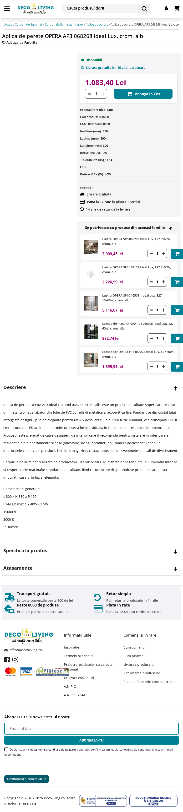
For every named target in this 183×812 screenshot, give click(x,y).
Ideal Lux (106, 108)
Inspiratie (71, 643)
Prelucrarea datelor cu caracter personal (89, 663)
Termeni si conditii (79, 652)
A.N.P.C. (70, 683)
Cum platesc (133, 652)
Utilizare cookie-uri (79, 674)
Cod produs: (89, 115)
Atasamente (18, 564)
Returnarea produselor (141, 669)
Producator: (89, 108)
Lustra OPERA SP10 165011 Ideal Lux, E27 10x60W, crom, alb (132, 295)
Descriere (14, 383)
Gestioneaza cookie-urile (26, 775)
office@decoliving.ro (26, 646)
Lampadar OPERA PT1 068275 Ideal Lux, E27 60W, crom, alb (138, 351)
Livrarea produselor (139, 661)
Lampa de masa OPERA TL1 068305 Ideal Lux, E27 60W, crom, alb (137, 323)
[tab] (91, 383)
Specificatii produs (25, 547)
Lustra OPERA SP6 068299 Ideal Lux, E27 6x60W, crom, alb (136, 239)
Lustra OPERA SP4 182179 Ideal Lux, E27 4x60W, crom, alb (136, 267)
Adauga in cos (143, 92)
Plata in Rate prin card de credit (149, 678)
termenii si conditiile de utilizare (55, 746)
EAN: (83, 122)
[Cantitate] (96, 92)
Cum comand (134, 643)
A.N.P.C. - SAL (75, 691)
